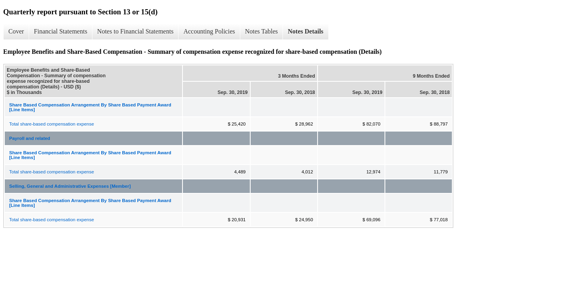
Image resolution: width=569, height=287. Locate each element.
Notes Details (305, 31)
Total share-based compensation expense (51, 124)
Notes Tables (261, 31)
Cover (16, 31)
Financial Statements (60, 31)
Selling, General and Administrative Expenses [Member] (70, 186)
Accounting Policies (209, 31)
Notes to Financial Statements (135, 31)
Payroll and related (29, 138)
